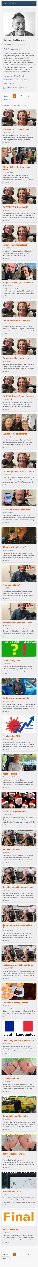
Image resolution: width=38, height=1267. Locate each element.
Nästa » (5, 100)
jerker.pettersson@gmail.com (17, 88)
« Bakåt (5, 96)
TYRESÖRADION (9, 4)
